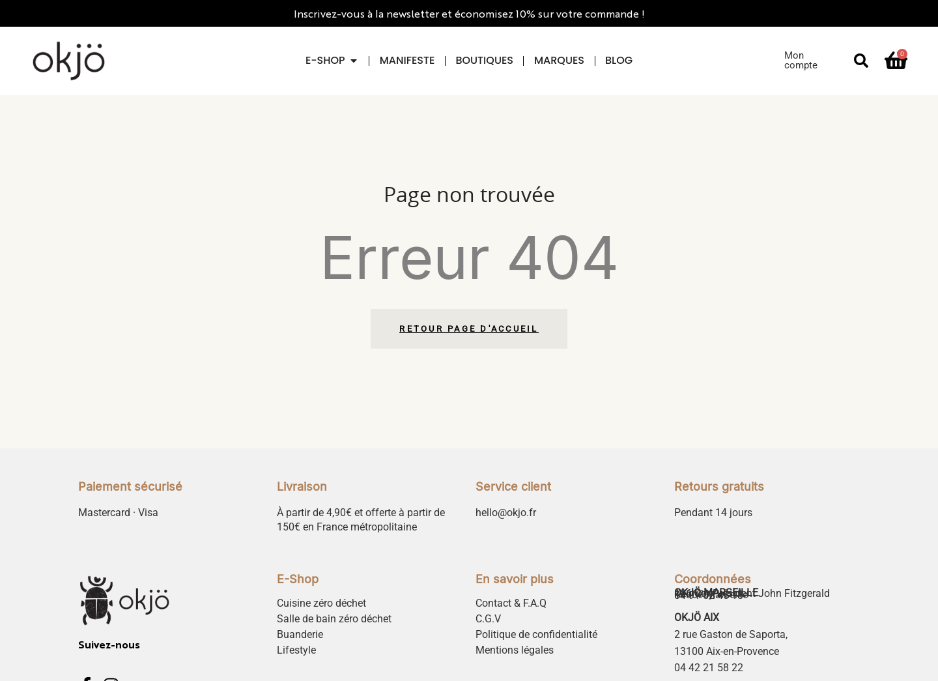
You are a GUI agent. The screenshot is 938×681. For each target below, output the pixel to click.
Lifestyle (296, 650)
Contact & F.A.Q (511, 603)
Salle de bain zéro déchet (334, 619)
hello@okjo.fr (506, 512)
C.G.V (488, 619)
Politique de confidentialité (536, 634)
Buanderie (300, 634)
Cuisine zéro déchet (321, 603)
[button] (861, 61)
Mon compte (800, 60)
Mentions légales (515, 650)
